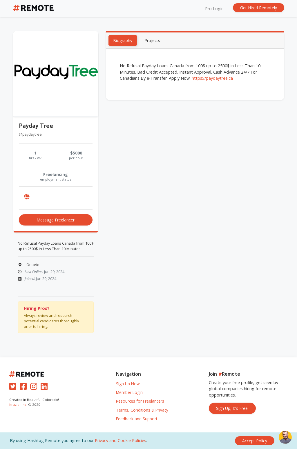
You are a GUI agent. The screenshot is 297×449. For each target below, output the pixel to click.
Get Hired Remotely (258, 7)
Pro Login (214, 8)
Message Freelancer (56, 220)
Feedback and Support (136, 418)
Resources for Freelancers (140, 401)
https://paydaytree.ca (212, 78)
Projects (152, 41)
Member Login (129, 392)
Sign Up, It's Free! (232, 408)
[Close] (254, 440)
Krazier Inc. (18, 404)
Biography (122, 41)
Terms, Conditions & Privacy (142, 410)
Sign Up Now (128, 383)
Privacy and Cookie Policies (120, 440)
